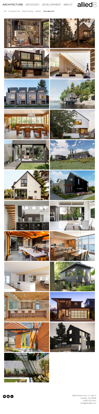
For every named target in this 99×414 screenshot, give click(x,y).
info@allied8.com (88, 403)
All (5, 11)
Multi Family (27, 11)
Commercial (14, 11)
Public (38, 11)
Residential (48, 11)
